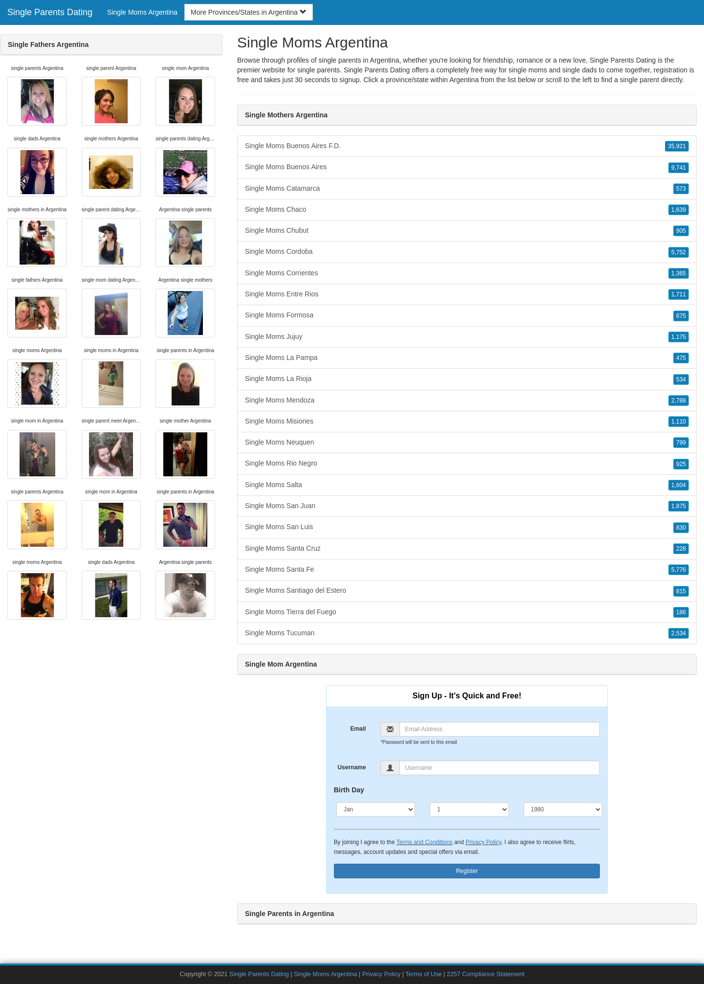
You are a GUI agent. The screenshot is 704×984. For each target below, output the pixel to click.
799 (681, 442)
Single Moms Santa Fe (467, 569)
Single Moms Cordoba (467, 251)
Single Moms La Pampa (467, 358)
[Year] (563, 809)
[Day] (469, 809)
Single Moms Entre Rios (467, 294)
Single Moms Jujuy (467, 337)
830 (681, 527)
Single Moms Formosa (467, 315)
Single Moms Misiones (467, 421)
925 (681, 464)
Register (467, 871)
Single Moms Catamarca (467, 188)
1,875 (678, 506)
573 (681, 188)
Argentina (464, 80)
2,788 (678, 400)
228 (681, 548)
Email (358, 728)
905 (681, 230)
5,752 (678, 252)
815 (681, 591)
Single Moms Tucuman (467, 633)
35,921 (677, 146)
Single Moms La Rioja (467, 379)
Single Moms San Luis (467, 527)
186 (681, 612)
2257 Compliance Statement (486, 974)
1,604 (678, 485)
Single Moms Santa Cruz (467, 548)
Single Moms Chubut (467, 230)
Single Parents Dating (49, 12)
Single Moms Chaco (467, 209)
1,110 (678, 421)
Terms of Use (423, 974)
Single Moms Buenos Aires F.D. (467, 146)
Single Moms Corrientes (467, 273)
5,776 (678, 569)
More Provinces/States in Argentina (249, 12)
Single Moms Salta (467, 485)
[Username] (499, 767)
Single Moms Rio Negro (467, 463)
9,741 (678, 167)
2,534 (678, 633)
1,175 (678, 337)
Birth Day (349, 790)
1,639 (678, 209)
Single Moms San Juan (467, 506)
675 (681, 316)
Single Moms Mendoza (467, 400)
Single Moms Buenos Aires (467, 167)
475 (681, 358)
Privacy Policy (483, 842)
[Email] (499, 729)
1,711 (678, 294)
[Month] (376, 809)
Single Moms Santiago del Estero (467, 590)
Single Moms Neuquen (467, 442)
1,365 (678, 273)
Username (351, 767)
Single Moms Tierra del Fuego (467, 612)
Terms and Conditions (424, 842)
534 (681, 379)
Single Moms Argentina (142, 12)
